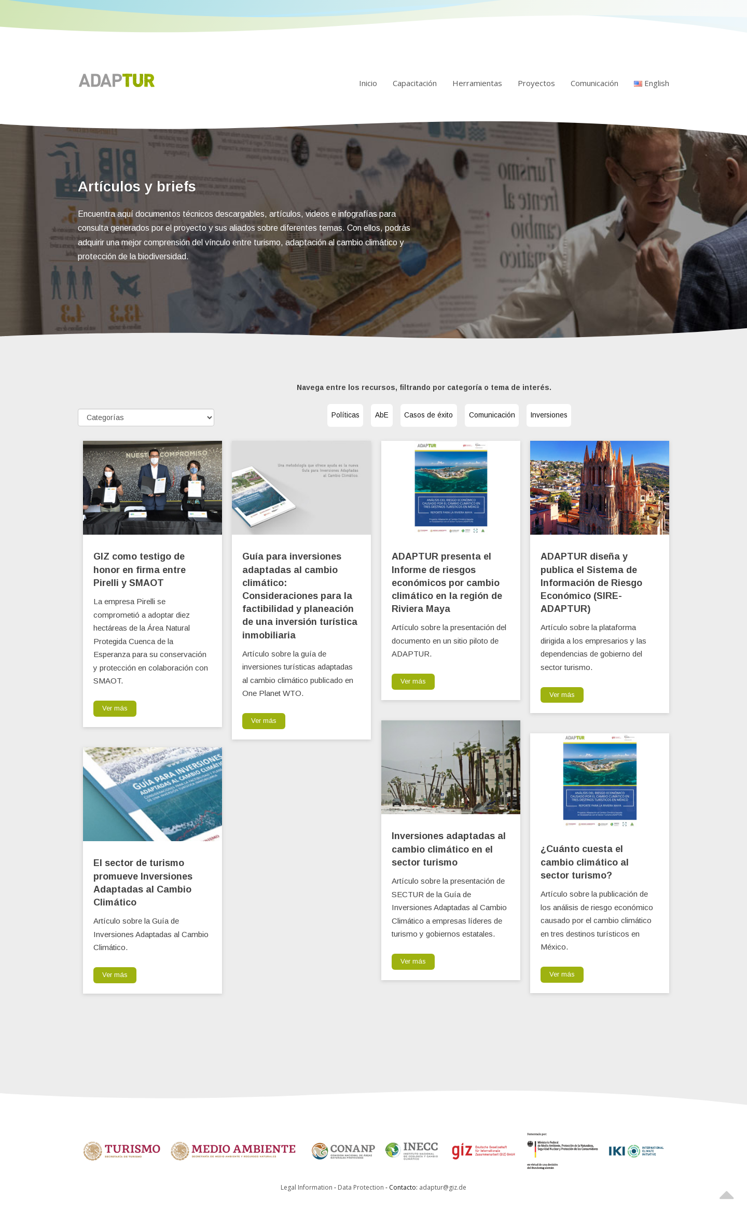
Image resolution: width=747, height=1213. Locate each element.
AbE (369, 415)
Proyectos (536, 83)
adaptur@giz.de (442, 1187)
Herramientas (477, 83)
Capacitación (415, 83)
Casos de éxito (427, 415)
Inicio (368, 83)
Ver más (115, 708)
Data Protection (361, 1187)
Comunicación (594, 83)
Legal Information (307, 1187)
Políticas (322, 415)
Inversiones (571, 415)
